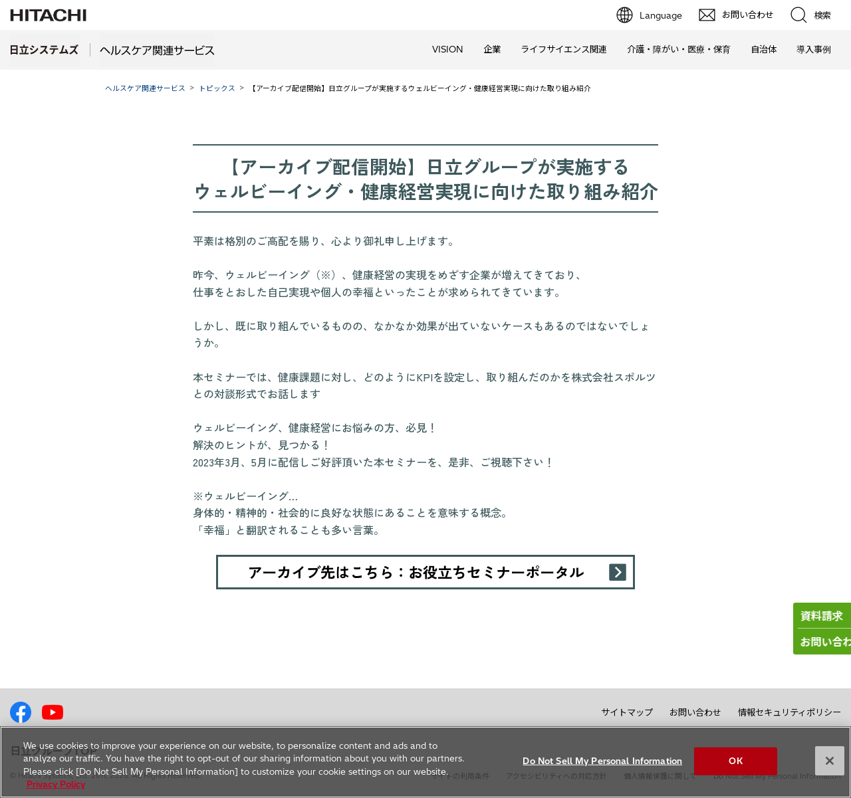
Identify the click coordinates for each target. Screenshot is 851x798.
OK (735, 760)
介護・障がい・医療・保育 (679, 49)
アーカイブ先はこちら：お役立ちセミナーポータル (415, 571)
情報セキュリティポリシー (789, 712)
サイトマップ (627, 712)
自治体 (764, 49)
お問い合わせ (695, 712)
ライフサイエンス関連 (564, 49)
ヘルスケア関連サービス (145, 88)
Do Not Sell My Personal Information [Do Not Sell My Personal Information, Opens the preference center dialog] (602, 760)
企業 (492, 49)
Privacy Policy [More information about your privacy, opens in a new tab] (56, 784)
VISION (447, 49)
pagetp (837, 674)
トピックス (217, 88)
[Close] (829, 760)
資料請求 (788, 616)
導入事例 (813, 49)
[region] (425, 762)
